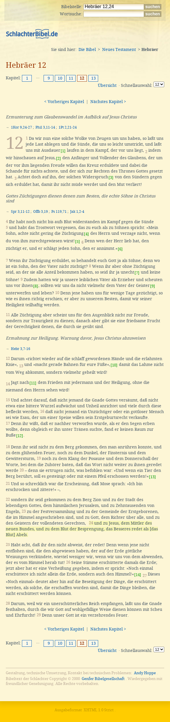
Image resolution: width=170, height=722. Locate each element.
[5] (77, 241)
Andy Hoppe (145, 673)
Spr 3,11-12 (20, 212)
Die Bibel (87, 49)
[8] (35, 286)
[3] (111, 177)
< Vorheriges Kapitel (64, 101)
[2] (58, 158)
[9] (152, 286)
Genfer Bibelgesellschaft (103, 679)
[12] (19, 436)
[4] (86, 234)
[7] (136, 273)
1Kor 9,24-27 (21, 127)
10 (60, 78)
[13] (152, 477)
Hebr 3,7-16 (20, 349)
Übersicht (107, 85)
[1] (63, 151)
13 (93, 78)
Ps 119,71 (59, 212)
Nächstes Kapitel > (108, 101)
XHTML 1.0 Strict (99, 710)
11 (71, 78)
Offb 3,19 (40, 212)
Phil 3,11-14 (45, 127)
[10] (114, 365)
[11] (32, 383)
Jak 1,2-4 (77, 212)
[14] (137, 575)
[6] (120, 249)
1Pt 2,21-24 (68, 127)
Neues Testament (119, 49)
